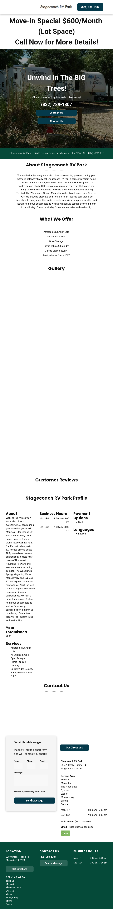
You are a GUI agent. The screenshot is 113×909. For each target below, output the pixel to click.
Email (42, 761)
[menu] (6, 7)
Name (17, 761)
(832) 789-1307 (56, 104)
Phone (30, 761)
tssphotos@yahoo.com (81, 826)
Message (18, 772)
